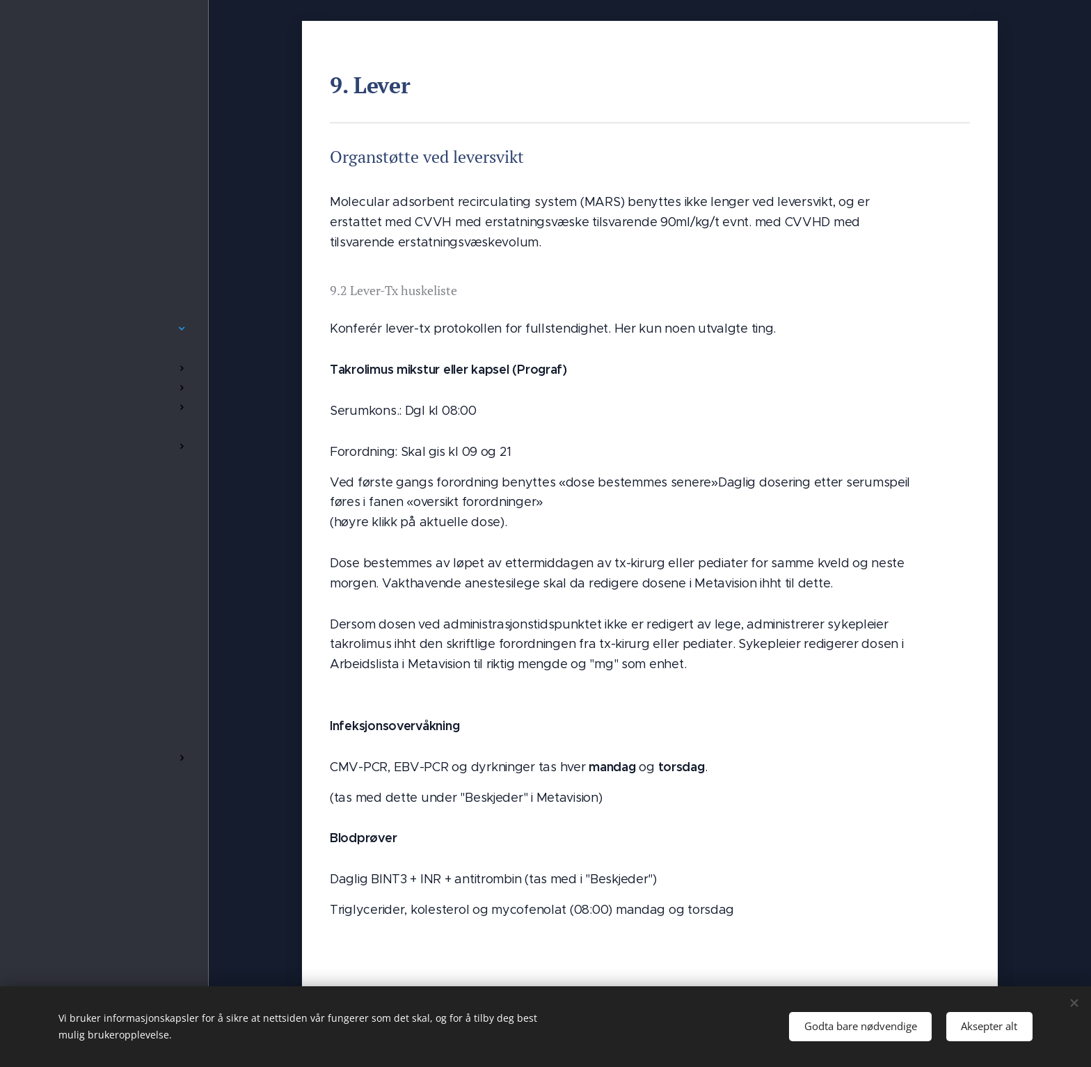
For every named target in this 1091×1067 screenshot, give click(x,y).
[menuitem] (104, 287)
